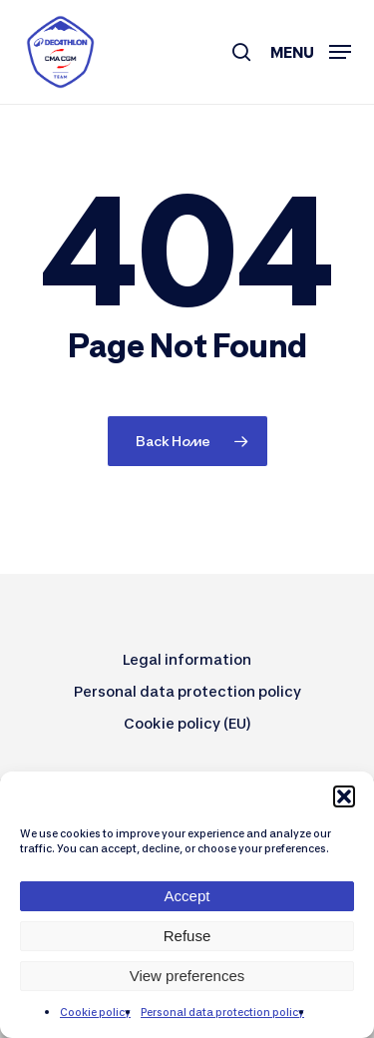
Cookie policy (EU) (187, 723)
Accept (187, 895)
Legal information (187, 659)
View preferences (187, 975)
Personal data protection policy (222, 1012)
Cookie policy (95, 1012)
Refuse (187, 935)
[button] (344, 796)
